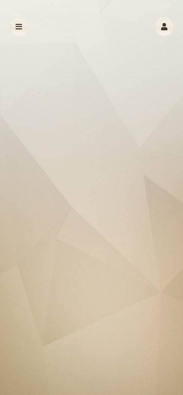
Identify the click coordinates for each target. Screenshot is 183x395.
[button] (164, 26)
